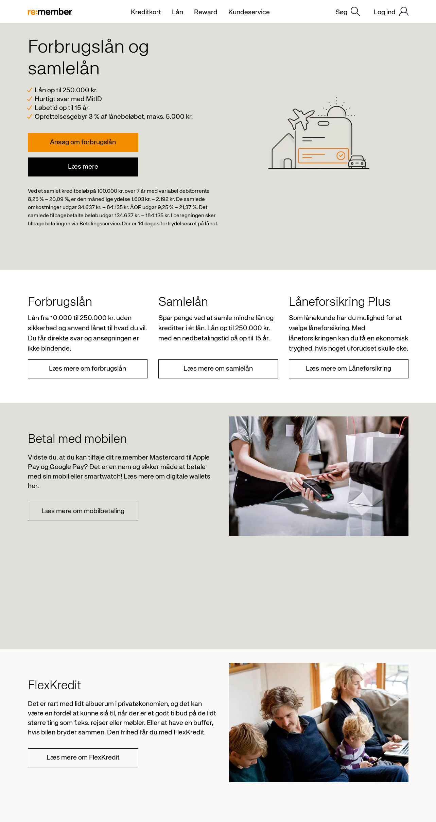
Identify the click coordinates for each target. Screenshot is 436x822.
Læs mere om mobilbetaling (82, 511)
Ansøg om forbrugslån (83, 142)
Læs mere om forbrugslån (87, 368)
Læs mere (83, 166)
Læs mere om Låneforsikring (348, 368)
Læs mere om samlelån (218, 368)
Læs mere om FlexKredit (83, 757)
